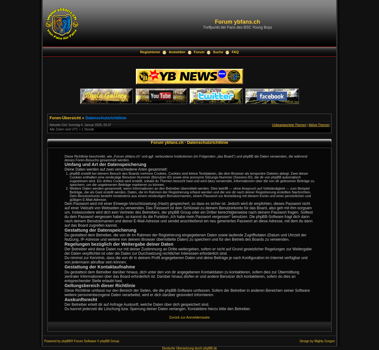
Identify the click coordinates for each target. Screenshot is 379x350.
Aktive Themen (319, 125)
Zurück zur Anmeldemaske (189, 317)
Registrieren (150, 52)
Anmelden (177, 52)
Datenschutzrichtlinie (105, 118)
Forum (199, 52)
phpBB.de (210, 348)
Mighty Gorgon (324, 341)
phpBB (66, 341)
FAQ (235, 52)
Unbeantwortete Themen (289, 125)
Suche (218, 52)
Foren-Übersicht (65, 118)
